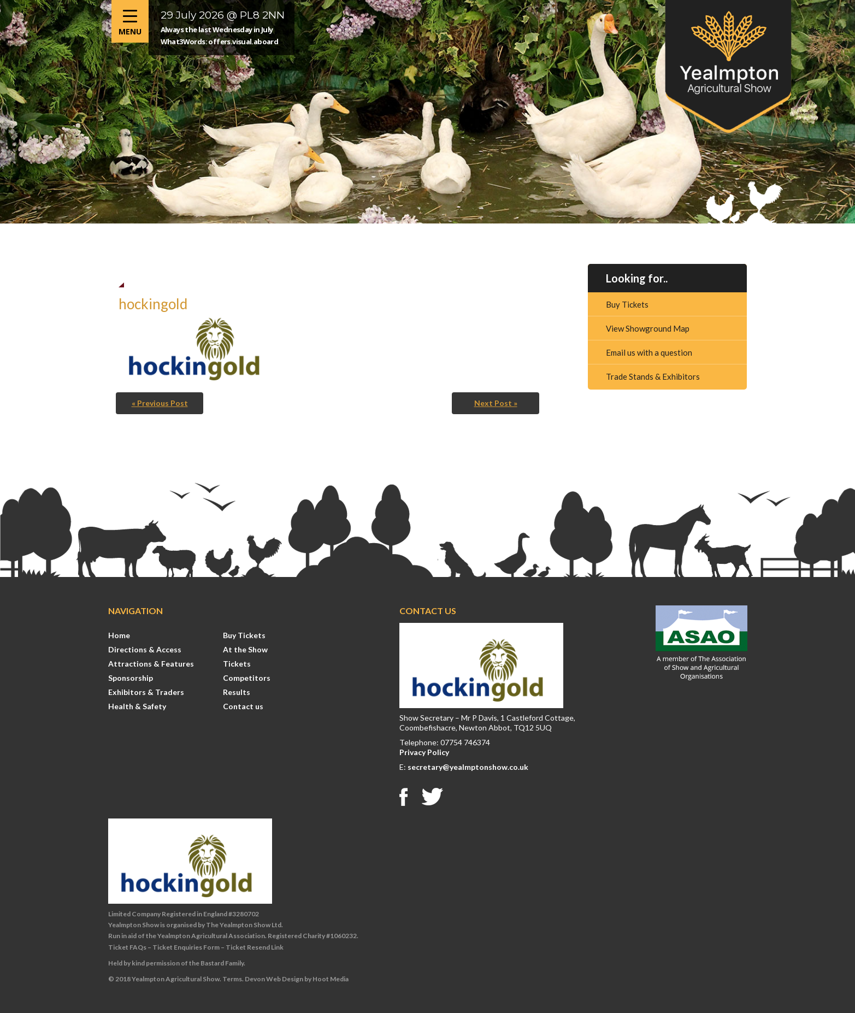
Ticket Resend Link (255, 947)
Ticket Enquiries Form (186, 947)
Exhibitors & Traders (146, 692)
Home (119, 635)
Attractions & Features (151, 663)
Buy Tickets (627, 304)
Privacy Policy (424, 752)
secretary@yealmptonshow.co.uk (468, 766)
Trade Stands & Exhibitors (653, 376)
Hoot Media (330, 979)
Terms (232, 979)
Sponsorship (130, 677)
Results (236, 692)
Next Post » (495, 403)
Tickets (237, 663)
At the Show (245, 649)
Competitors (246, 677)
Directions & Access (144, 649)
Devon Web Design (274, 979)
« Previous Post (160, 403)
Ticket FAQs (127, 947)
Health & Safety (137, 706)
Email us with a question (649, 352)
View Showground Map (647, 328)
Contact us (243, 706)
